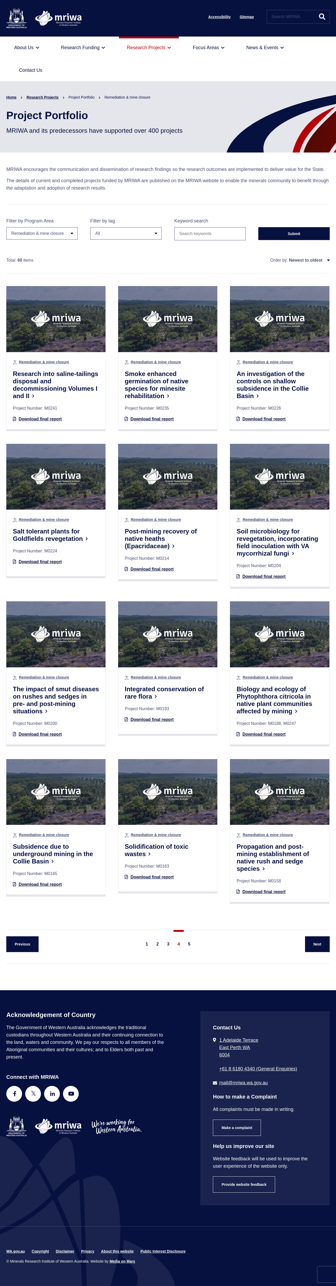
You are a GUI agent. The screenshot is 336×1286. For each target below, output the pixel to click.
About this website (117, 1251)
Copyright (40, 1251)
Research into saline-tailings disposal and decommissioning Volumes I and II (55, 384)
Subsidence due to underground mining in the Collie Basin (53, 854)
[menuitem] (26, 48)
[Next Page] (317, 944)
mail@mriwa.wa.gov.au (243, 1082)
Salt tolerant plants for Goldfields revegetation (48, 535)
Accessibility (219, 17)
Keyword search (191, 220)
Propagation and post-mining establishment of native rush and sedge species (273, 857)
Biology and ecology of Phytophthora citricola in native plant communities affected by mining (274, 700)
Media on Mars (122, 1261)
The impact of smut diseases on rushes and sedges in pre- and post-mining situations (56, 700)
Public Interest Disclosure (163, 1251)
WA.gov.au (15, 1251)
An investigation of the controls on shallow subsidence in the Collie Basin (273, 384)
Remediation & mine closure (44, 362)
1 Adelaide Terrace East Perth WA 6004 (238, 1048)
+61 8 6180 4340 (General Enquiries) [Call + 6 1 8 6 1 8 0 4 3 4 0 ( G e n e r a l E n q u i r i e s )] (258, 1068)
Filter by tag (126, 229)
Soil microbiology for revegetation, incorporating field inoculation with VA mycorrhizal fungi (277, 542)
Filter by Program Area (42, 229)
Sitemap (247, 17)
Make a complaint (237, 1128)
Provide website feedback (244, 1184)
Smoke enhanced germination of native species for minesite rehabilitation (156, 384)
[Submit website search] (322, 16)
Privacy (87, 1251)
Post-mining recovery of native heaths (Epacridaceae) (161, 539)
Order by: (279, 260)
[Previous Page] (22, 944)
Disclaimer (65, 1251)
